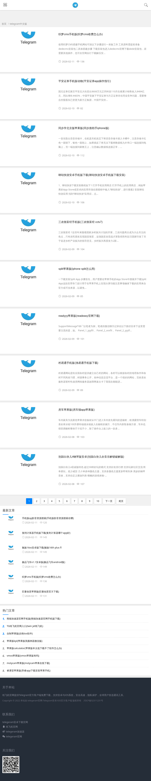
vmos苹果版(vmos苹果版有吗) (23, 655)
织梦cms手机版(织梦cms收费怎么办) (80, 34)
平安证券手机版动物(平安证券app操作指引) (84, 81)
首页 (4, 23)
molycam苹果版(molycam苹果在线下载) (28, 663)
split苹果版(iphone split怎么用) (76, 268)
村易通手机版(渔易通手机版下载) (78, 362)
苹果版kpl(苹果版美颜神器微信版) (24, 640)
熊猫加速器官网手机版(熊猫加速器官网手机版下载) (33, 618)
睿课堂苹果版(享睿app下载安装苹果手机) (28, 670)
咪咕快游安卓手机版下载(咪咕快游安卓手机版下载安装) (91, 175)
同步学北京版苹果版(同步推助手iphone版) (83, 128)
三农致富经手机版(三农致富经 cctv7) (80, 222)
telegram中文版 (18, 23)
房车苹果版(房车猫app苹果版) (76, 409)
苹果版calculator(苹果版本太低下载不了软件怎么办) (34, 648)
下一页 (108, 501)
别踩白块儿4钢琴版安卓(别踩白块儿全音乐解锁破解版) (91, 456)
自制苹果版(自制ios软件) (20, 633)
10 (97, 501)
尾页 (121, 501)
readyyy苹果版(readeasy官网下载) (79, 315)
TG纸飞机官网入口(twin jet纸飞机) (25, 626)
